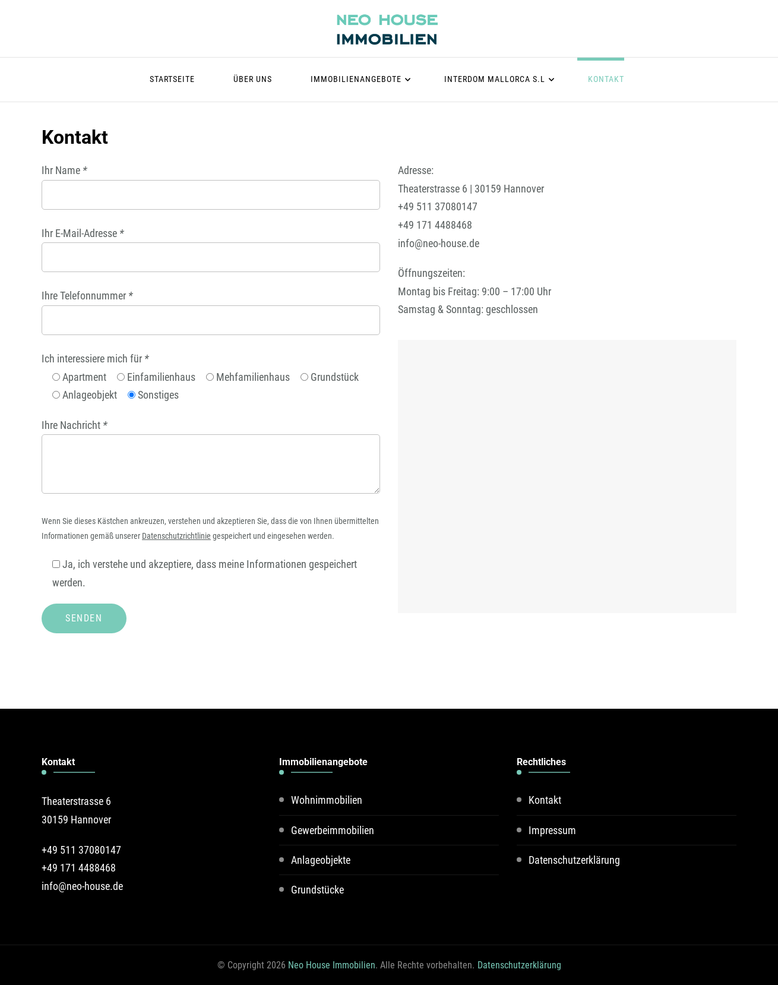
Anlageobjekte (320, 860)
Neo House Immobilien (331, 965)
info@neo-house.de (438, 243)
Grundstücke (317, 889)
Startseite (172, 79)
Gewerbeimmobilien (332, 830)
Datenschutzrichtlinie (176, 536)
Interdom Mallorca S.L (494, 79)
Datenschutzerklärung (574, 860)
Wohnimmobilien (326, 800)
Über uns (252, 79)
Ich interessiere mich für (95, 358)
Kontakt (606, 79)
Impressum (552, 830)
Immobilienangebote (356, 79)
